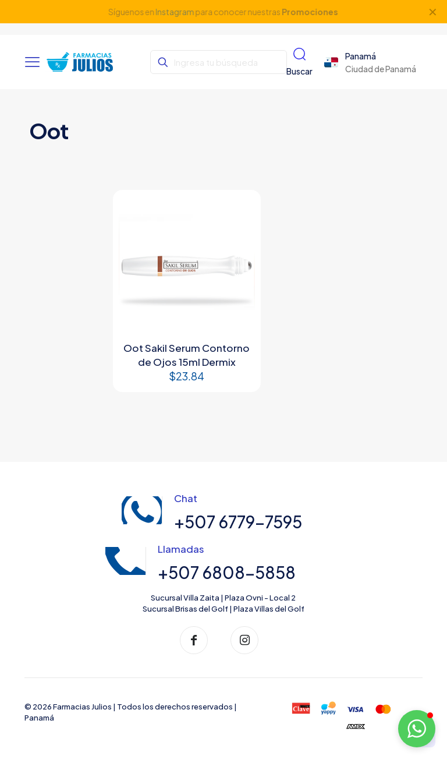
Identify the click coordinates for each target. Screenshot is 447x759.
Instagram (174, 11)
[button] (416, 728)
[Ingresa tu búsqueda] (218, 62)
